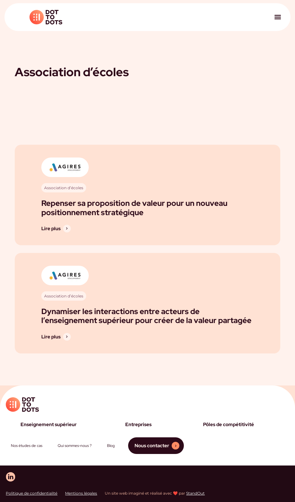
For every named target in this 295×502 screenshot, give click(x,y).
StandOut (195, 493)
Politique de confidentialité (31, 493)
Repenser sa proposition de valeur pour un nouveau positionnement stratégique (134, 207)
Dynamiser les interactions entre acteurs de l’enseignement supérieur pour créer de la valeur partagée (146, 316)
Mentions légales (81, 493)
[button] (277, 17)
